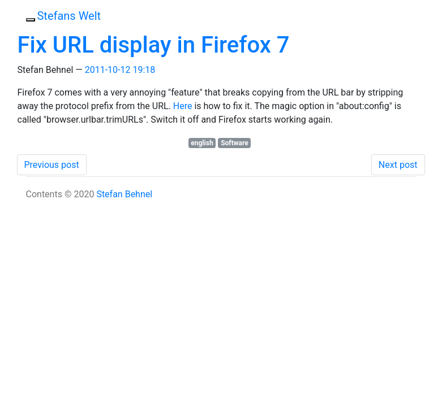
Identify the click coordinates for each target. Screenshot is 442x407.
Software (234, 143)
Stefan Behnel (124, 194)
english (202, 143)
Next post (398, 164)
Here (182, 106)
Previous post (51, 164)
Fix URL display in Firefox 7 (154, 45)
